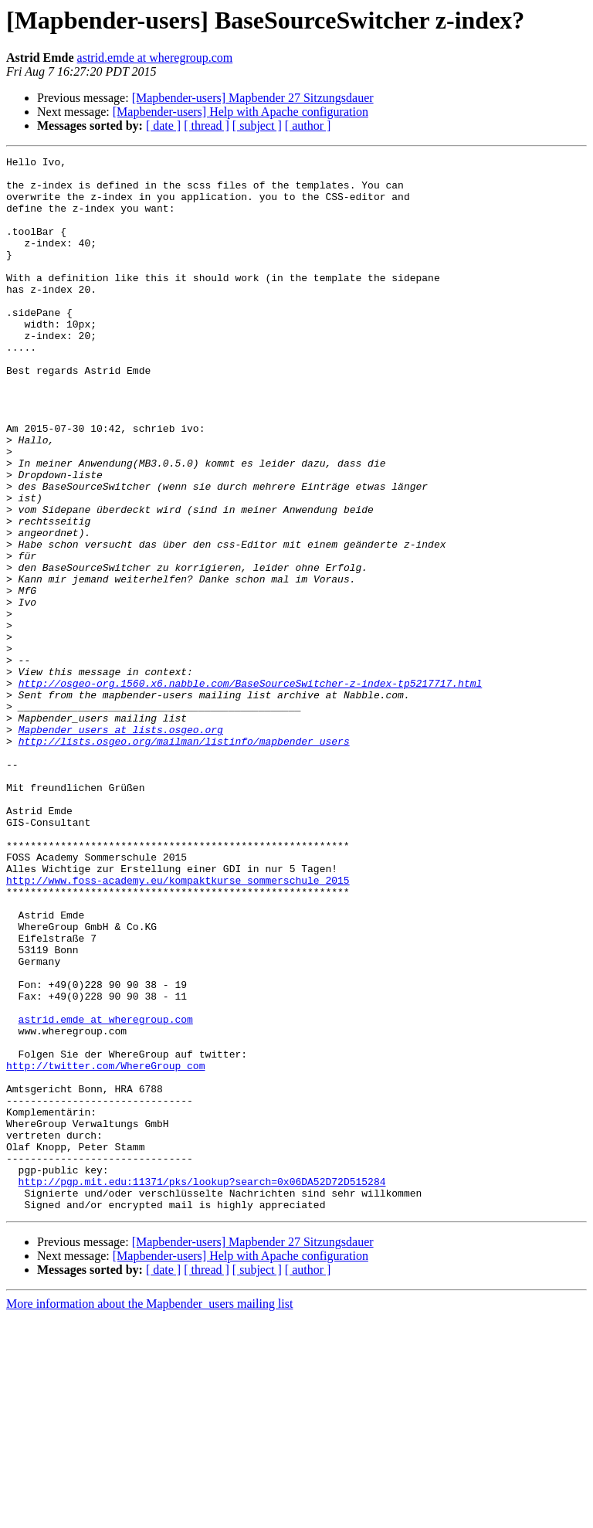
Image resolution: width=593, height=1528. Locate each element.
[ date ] (163, 125)
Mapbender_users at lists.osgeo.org (121, 845)
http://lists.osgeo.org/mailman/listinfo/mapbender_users (184, 859)
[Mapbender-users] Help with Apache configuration (240, 111)
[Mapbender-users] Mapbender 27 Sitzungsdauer (253, 97)
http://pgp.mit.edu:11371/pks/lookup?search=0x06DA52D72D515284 (202, 1387)
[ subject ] (257, 125)
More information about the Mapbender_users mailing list (149, 1514)
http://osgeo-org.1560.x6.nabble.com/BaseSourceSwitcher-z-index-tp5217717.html (251, 789)
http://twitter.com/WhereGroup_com (105, 1248)
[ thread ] (206, 125)
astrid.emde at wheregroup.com (155, 57)
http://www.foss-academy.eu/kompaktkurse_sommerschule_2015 (178, 1026)
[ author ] (308, 125)
